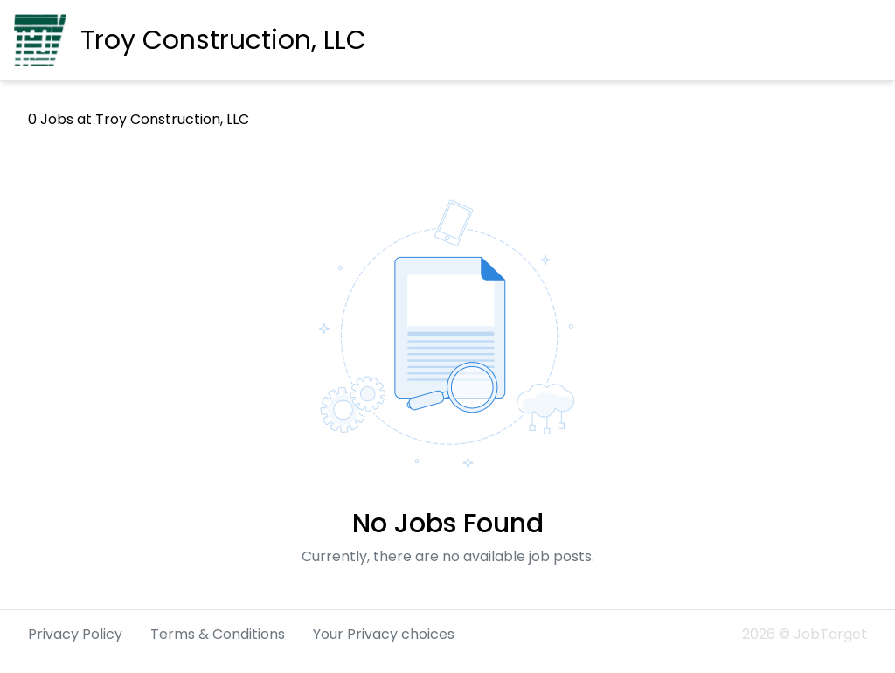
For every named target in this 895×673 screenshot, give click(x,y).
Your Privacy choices (383, 634)
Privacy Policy (75, 634)
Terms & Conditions (217, 634)
